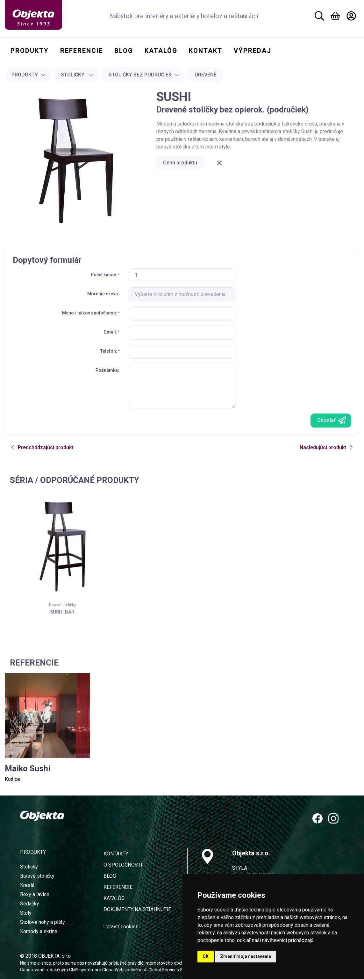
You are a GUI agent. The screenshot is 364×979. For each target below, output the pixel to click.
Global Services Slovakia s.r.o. (177, 969)
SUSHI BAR (62, 612)
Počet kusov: (105, 274)
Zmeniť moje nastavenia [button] (245, 956)
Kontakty (115, 854)
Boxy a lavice (34, 894)
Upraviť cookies (121, 927)
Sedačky (29, 904)
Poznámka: (107, 370)
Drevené (206, 75)
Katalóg (114, 898)
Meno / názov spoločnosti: (90, 312)
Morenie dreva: (103, 293)
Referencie (117, 887)
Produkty (28, 75)
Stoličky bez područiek (144, 75)
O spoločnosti (122, 865)
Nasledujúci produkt (327, 447)
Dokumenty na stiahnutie (137, 909)
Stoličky (77, 75)
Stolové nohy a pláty (42, 922)
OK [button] (206, 956)
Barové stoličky (62, 605)
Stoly (26, 913)
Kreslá (27, 885)
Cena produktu (180, 163)
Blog (109, 876)
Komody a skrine (38, 931)
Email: (111, 332)
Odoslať (331, 420)
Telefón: (109, 351)
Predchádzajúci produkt (41, 447)
